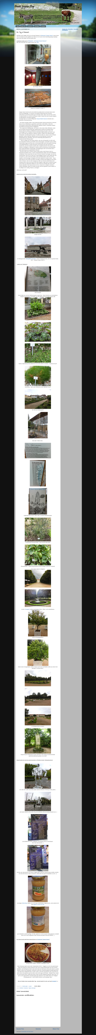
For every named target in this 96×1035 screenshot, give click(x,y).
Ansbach (54, 981)
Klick (38, 42)
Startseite (38, 1029)
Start (18, 26)
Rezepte (43, 26)
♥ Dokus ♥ (30, 26)
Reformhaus (24, 903)
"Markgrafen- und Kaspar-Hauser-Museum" (37, 40)
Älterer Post (56, 1029)
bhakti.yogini (25, 986)
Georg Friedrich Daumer (42, 118)
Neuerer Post (20, 1029)
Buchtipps (37, 26)
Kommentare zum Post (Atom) (27, 1031)
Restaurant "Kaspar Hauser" (47, 35)
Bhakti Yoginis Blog (24, 7)
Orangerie (27, 609)
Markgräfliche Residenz (31, 258)
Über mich (23, 26)
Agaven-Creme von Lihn (39, 904)
